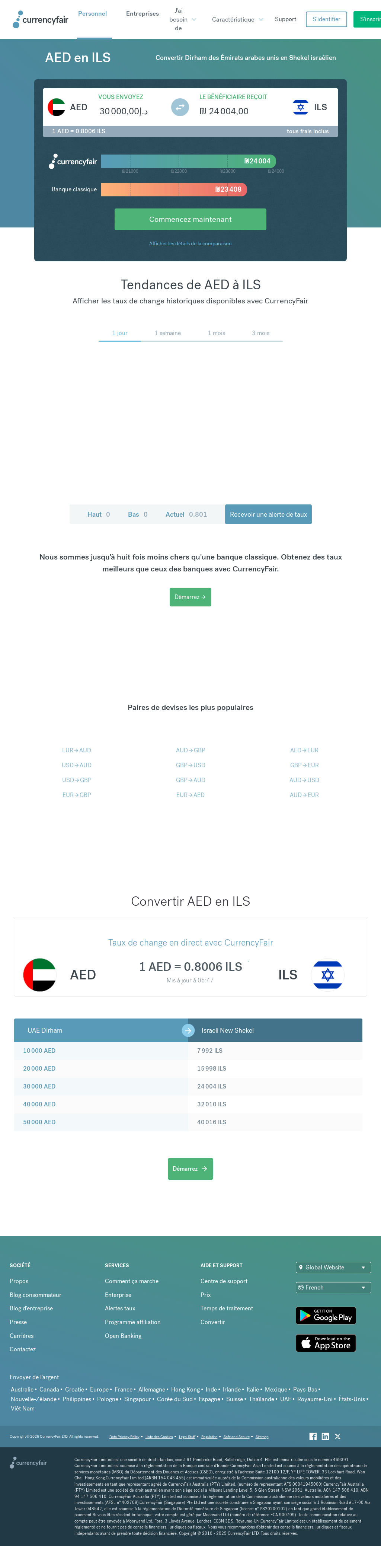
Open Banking (123, 1336)
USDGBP (77, 780)
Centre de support (224, 1281)
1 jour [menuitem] (120, 333)
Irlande (232, 1389)
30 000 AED (39, 1086)
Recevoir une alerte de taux (268, 514)
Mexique (276, 1389)
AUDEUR (304, 795)
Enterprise (118, 1295)
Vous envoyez (120, 97)
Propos (19, 1281)
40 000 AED (39, 1104)
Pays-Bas (305, 1389)
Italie (253, 1389)
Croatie (74, 1389)
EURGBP (77, 795)
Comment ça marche (132, 1281)
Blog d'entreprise (31, 1308)
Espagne (209, 1399)
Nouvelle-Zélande (34, 1399)
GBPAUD (190, 780)
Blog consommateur (35, 1295)
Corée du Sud (175, 1399)
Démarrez (190, 597)
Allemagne (151, 1389)
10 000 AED (39, 1051)
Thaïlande (261, 1399)
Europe (99, 1389)
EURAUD (76, 750)
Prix (206, 1295)
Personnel (92, 13)
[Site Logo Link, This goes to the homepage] (42, 19)
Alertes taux (120, 1308)
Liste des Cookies (159, 1436)
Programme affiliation (133, 1322)
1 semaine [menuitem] (167, 333)
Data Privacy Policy (124, 1436)
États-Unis (352, 1399)
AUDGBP (190, 750)
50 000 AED (39, 1122)
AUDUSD (304, 780)
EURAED (190, 795)
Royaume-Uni (315, 1399)
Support (285, 19)
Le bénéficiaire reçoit (233, 97)
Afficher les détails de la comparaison (190, 243)
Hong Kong (185, 1389)
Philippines (77, 1399)
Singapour (137, 1399)
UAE (285, 1399)
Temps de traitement (227, 1308)
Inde (211, 1389)
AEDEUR (304, 750)
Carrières (21, 1336)
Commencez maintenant (190, 219)
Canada (49, 1389)
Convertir (213, 1322)
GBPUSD (190, 765)
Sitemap (262, 1436)
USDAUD (77, 765)
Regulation (209, 1436)
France (123, 1389)
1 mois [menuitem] (216, 333)
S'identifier (326, 19)
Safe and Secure (237, 1436)
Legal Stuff (187, 1436)
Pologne (107, 1399)
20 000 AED (39, 1068)
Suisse (234, 1399)
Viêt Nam (23, 1408)
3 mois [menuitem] (260, 333)
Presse (18, 1322)
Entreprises (142, 13)
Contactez (23, 1349)
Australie (22, 1389)
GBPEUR (304, 765)
